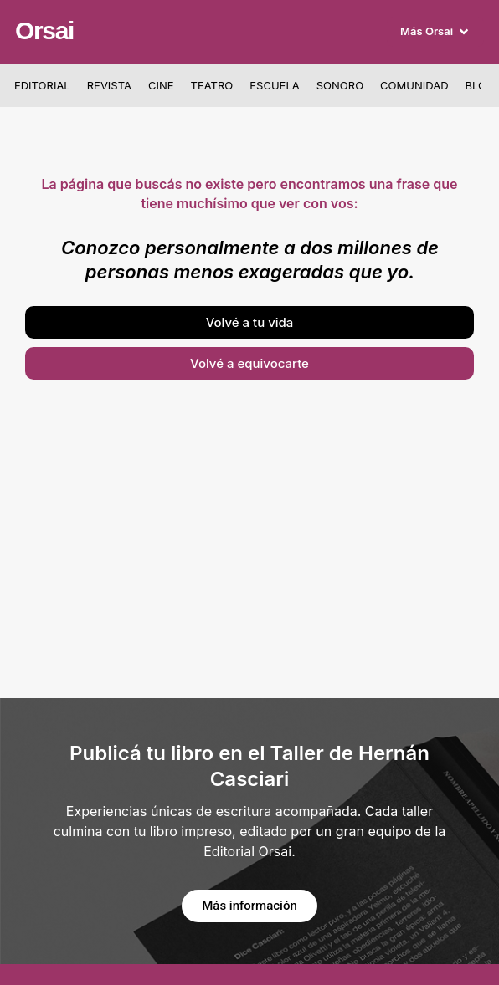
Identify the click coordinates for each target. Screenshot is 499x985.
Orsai (44, 30)
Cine (161, 85)
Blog (480, 85)
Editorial (42, 85)
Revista (109, 85)
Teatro (212, 85)
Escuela (274, 85)
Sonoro (339, 85)
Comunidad (414, 85)
